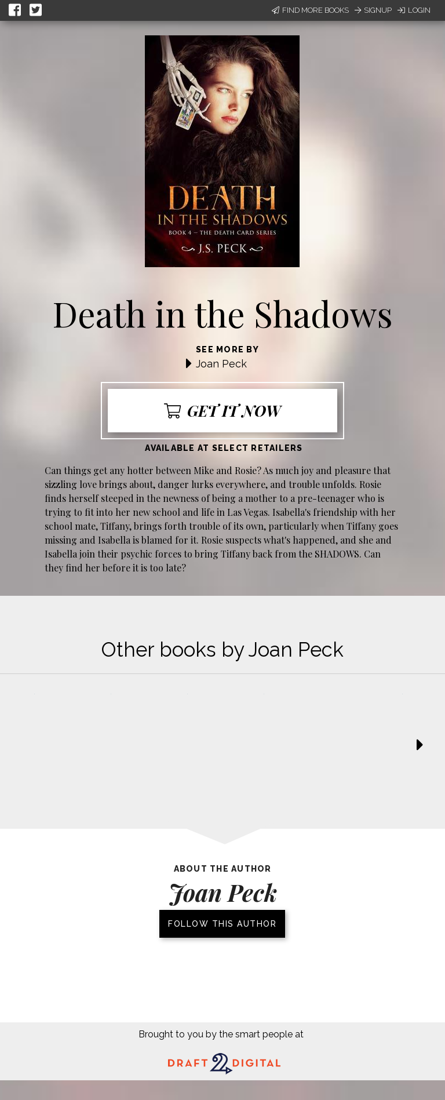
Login (414, 10)
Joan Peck (221, 364)
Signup (373, 10)
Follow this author (222, 923)
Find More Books (310, 10)
